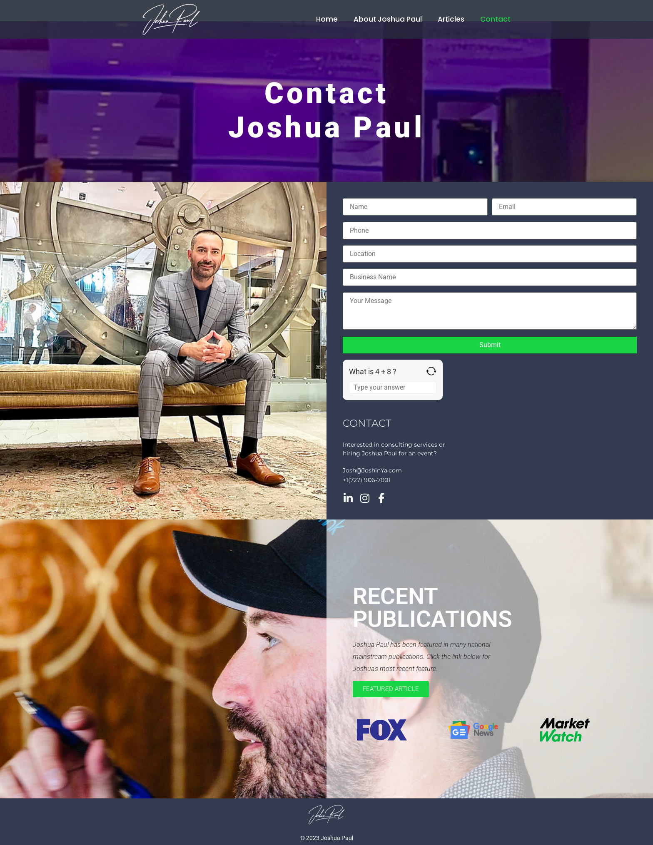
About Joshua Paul (388, 19)
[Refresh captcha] (431, 371)
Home (327, 19)
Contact (495, 19)
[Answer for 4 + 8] (392, 387)
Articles (451, 19)
